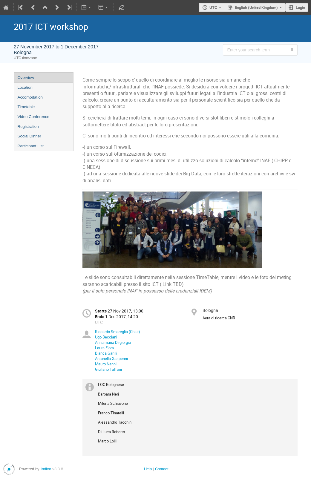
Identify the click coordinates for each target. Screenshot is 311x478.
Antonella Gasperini (111, 358)
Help (148, 468)
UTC (213, 7)
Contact (161, 468)
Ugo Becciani (106, 337)
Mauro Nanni (106, 364)
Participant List (31, 146)
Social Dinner (29, 136)
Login (300, 7)
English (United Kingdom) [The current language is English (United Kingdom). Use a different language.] (256, 7)
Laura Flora (104, 347)
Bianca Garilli (106, 353)
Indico (46, 468)
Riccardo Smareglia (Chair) (117, 331)
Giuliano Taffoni (108, 369)
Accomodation (30, 97)
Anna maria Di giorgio (113, 342)
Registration (28, 126)
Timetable (26, 107)
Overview (26, 77)
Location (25, 87)
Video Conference (33, 116)
